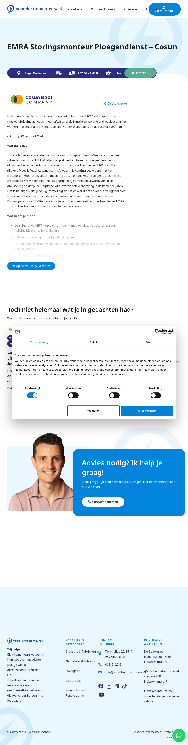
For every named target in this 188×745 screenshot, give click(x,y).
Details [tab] (94, 342)
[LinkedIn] (117, 686)
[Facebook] (101, 686)
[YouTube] (101, 694)
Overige (73, 671)
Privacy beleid (171, 731)
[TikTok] (124, 686)
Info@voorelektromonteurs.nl (125, 672)
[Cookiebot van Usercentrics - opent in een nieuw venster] (158, 331)
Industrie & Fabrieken (83, 651)
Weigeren (93, 410)
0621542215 (113, 664)
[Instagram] (109, 686)
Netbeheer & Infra (80, 661)
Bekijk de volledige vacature (31, 266)
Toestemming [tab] (39, 342)
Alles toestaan (147, 410)
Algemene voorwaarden (147, 731)
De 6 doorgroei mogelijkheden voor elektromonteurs (157, 656)
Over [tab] (149, 342)
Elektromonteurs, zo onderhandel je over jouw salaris (161, 696)
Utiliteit (73, 681)
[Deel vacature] (115, 103)
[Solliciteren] (140, 73)
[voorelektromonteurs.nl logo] (34, 9)
